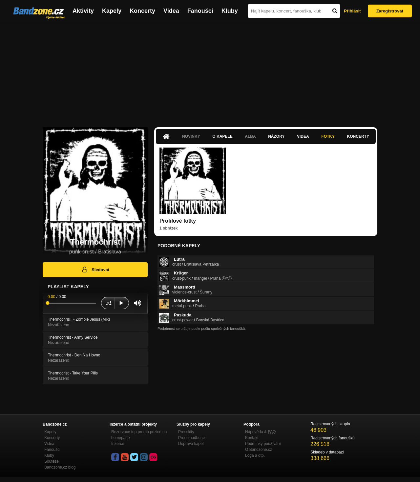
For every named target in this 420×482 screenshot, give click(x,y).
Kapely (111, 11)
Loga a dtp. (255, 455)
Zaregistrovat (389, 11)
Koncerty (142, 11)
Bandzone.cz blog (59, 467)
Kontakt (252, 437)
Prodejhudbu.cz (191, 437)
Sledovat (95, 269)
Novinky (191, 136)
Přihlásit (352, 11)
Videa (171, 11)
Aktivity (83, 11)
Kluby (229, 11)
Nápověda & (260, 432)
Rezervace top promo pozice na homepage (139, 435)
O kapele (222, 136)
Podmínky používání (263, 443)
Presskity (186, 432)
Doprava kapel (190, 443)
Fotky (328, 136)
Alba (250, 136)
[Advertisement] (210, 71)
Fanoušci (200, 11)
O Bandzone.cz (258, 449)
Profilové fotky (177, 221)
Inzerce (117, 443)
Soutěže (51, 461)
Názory (276, 136)
